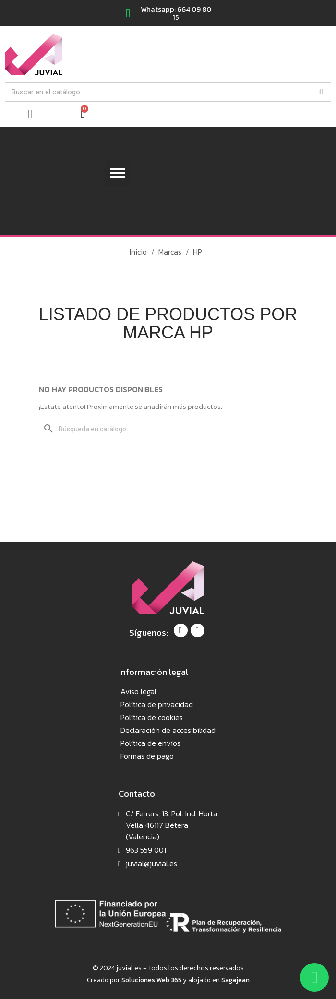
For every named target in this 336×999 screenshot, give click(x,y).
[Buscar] (168, 429)
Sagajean (235, 980)
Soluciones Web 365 (151, 980)
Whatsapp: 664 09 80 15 (176, 13)
